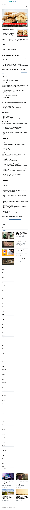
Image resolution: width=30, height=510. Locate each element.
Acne (2, 272)
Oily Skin (3, 405)
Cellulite (3, 311)
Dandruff (3, 329)
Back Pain (3, 288)
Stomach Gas (3, 442)
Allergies (3, 274)
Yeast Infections (12, 232)
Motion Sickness (4, 395)
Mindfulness (3, 390)
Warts (2, 458)
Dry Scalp (3, 345)
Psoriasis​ (3, 424)
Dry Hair (3, 343)
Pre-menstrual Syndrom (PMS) (6, 419)
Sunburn (3, 447)
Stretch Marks (3, 445)
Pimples (3, 413)
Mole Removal (3, 392)
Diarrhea (3, 340)
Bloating (3, 298)
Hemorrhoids (3, 374)
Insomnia (3, 379)
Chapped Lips (3, 314)
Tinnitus (3, 453)
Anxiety (3, 277)
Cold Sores (3, 319)
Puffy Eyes (3, 426)
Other (5, 4)
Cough (2, 324)
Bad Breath (3, 290)
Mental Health (3, 387)
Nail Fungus (3, 400)
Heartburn (3, 371)
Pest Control (3, 411)
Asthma (3, 282)
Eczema (3, 353)
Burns (2, 306)
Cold (2, 316)
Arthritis (3, 280)
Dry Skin (3, 348)
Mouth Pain (3, 398)
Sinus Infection (4, 429)
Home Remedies (4, 377)
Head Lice (3, 366)
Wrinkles (3, 466)
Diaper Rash (3, 337)
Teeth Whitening (4, 450)
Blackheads (3, 295)
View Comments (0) (15, 219)
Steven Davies (17, 263)
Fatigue (2, 356)
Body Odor (3, 301)
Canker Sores (3, 308)
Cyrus (2, 227)
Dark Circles (3, 332)
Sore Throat (3, 437)
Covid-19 (3, 327)
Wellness (3, 463)
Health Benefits (4, 369)
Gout (2, 361)
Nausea (2, 403)
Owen (16, 487)
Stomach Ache (3, 440)
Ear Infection (3, 350)
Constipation (3, 322)
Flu (2, 4)
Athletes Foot (3, 285)
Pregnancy (3, 421)
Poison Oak (3, 416)
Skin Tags (3, 432)
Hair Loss (3, 364)
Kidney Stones (3, 384)
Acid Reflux (3, 269)
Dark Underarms (4, 335)
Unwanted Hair (4, 455)
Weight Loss (3, 460)
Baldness (3, 293)
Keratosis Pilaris (4, 382)
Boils (2, 303)
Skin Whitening (4, 434)
